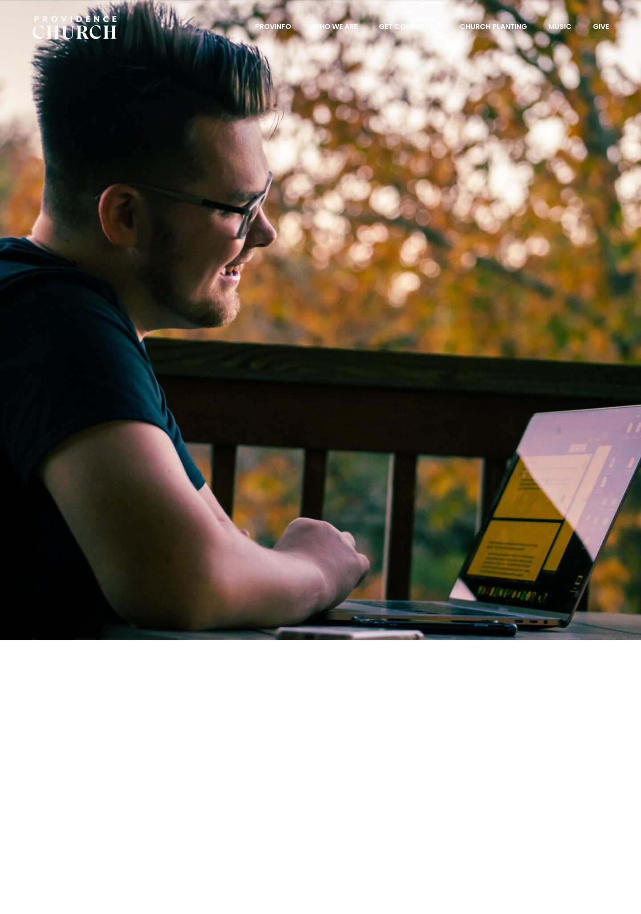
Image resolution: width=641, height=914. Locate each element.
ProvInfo (273, 27)
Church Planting (493, 27)
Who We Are (334, 27)
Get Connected (408, 27)
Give (601, 27)
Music (560, 27)
